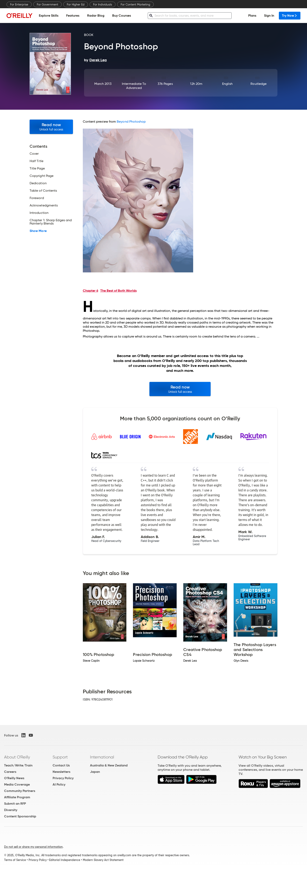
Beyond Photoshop (131, 121)
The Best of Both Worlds (118, 290)
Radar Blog (95, 15)
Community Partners (19, 791)
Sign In (269, 15)
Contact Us (61, 765)
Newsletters (61, 772)
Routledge (258, 84)
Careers (10, 772)
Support (60, 757)
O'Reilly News (14, 778)
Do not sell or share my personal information (33, 847)
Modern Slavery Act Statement (103, 860)
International (102, 757)
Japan (95, 772)
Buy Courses (121, 15)
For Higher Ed (75, 4)
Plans (252, 15)
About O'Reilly (17, 757)
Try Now (289, 15)
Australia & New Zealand (109, 765)
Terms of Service (15, 860)
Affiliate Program (17, 797)
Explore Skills (48, 15)
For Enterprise (19, 4)
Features (72, 15)
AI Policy (59, 784)
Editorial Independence (64, 860)
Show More (38, 231)
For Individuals (102, 4)
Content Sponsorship (20, 816)
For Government (47, 4)
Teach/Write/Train (18, 765)
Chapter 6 (90, 290)
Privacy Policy (63, 778)
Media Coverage (17, 784)
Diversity (10, 810)
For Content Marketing (135, 4)
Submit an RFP (15, 803)
